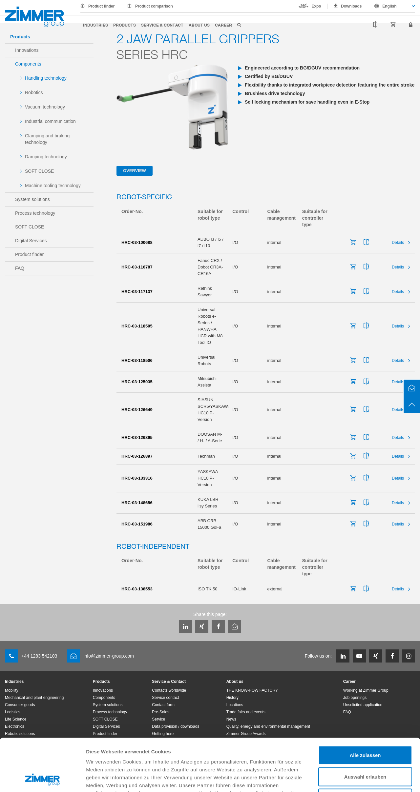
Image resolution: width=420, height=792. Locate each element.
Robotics (34, 92)
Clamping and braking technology (47, 139)
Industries (95, 24)
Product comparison (154, 6)
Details (398, 242)
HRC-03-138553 (137, 588)
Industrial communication (50, 121)
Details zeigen (349, 779)
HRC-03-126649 (137, 409)
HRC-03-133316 (137, 478)
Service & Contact (162, 24)
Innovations (27, 50)
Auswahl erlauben (365, 727)
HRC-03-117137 (137, 291)
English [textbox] (389, 6)
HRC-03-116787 (137, 267)
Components (28, 64)
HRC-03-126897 (137, 456)
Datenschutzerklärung (256, 752)
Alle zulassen (365, 706)
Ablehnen (365, 749)
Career (223, 24)
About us (199, 24)
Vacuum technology (45, 106)
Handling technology (46, 78)
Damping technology (46, 156)
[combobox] (391, 6)
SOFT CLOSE (39, 171)
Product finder (101, 6)
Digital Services (31, 240)
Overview (134, 170)
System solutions (32, 199)
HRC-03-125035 (137, 381)
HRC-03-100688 (137, 242)
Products (124, 24)
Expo (316, 6)
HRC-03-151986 (137, 524)
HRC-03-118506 (137, 360)
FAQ (19, 268)
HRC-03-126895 (137, 437)
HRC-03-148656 (137, 502)
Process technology (35, 213)
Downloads (351, 6)
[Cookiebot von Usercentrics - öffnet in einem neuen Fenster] (42, 779)
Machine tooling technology (53, 185)
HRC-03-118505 (137, 326)
